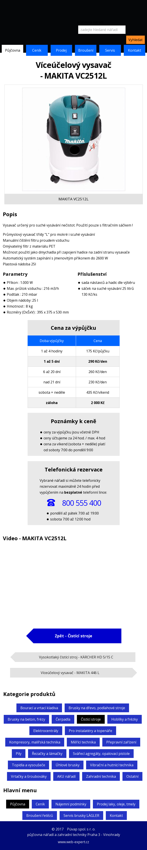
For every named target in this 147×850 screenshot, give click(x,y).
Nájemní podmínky (70, 804)
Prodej (61, 50)
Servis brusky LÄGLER (81, 815)
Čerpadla (63, 719)
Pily (18, 753)
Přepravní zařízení (121, 742)
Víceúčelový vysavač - (70, 672)
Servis (110, 50)
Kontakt (134, 50)
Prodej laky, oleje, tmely (116, 804)
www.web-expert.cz (73, 841)
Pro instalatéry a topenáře (90, 730)
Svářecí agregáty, (101, 753)
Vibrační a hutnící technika (111, 765)
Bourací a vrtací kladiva (39, 707)
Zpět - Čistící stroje (73, 635)
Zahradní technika (101, 776)
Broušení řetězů (39, 815)
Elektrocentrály (45, 730)
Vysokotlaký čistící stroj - (76, 657)
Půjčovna (12, 50)
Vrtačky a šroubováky (29, 776)
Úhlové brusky (68, 765)
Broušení (85, 50)
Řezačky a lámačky (47, 753)
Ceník (36, 50)
